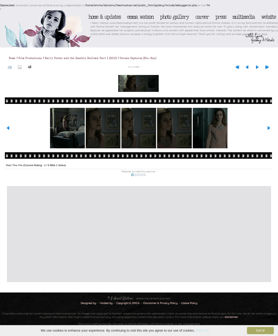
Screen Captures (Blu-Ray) (138, 58)
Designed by (88, 303)
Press (220, 16)
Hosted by (106, 303)
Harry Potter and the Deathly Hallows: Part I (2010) (81, 58)
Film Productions (30, 58)
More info (202, 330)
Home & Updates (104, 16)
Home (12, 58)
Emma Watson (140, 16)
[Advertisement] (43, 234)
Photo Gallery (174, 16)
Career (202, 16)
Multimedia (243, 16)
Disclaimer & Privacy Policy (160, 303)
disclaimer (231, 317)
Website (268, 16)
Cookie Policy (189, 303)
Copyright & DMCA (127, 303)
